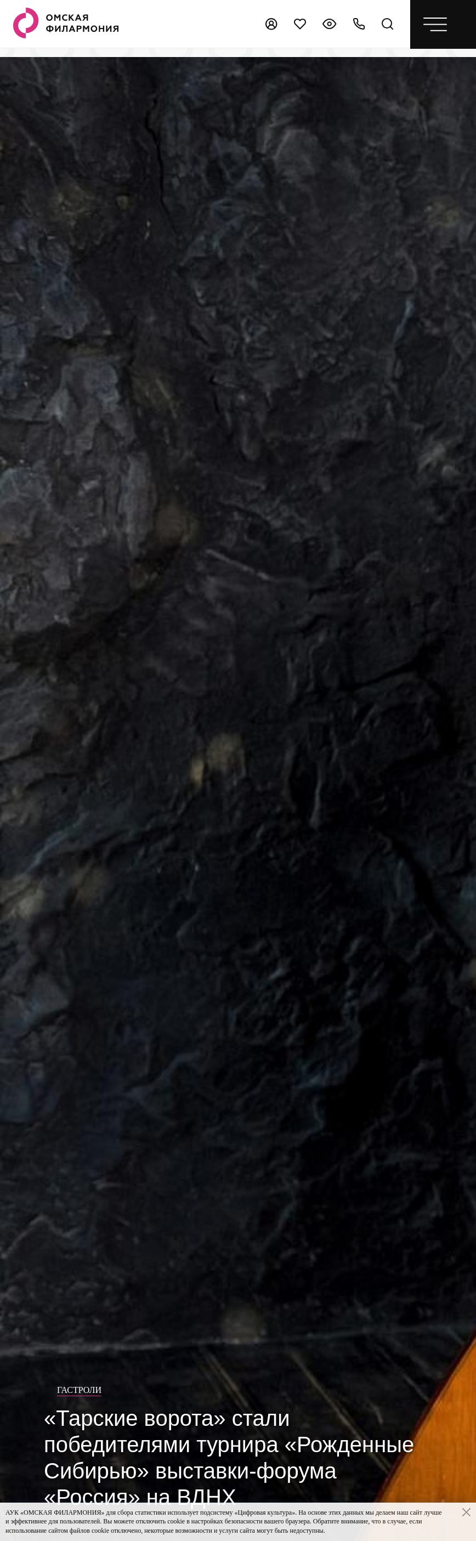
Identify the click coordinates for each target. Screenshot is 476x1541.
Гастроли (79, 1390)
